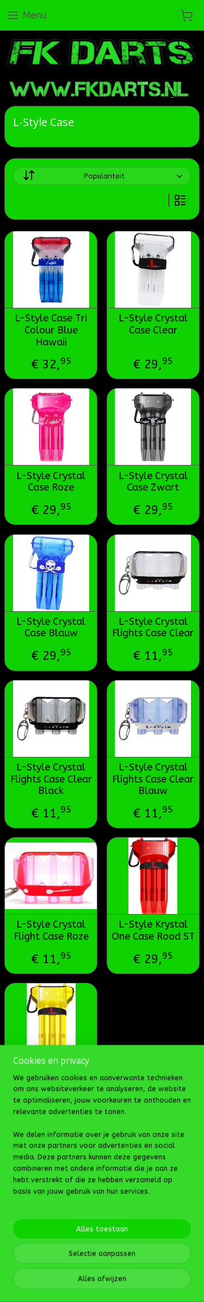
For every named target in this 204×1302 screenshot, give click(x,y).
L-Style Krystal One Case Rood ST (153, 931)
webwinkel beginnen (161, 1230)
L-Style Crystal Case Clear (153, 325)
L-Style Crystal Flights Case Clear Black (51, 779)
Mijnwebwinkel (119, 1248)
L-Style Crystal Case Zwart (153, 482)
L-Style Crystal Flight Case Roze (51, 931)
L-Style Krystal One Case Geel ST (51, 1077)
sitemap (101, 1230)
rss (122, 1230)
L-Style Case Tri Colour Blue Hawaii (51, 330)
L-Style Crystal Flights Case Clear (153, 628)
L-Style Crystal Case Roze (50, 482)
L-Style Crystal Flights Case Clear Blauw (153, 779)
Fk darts (25, 1195)
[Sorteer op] (102, 176)
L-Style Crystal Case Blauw (50, 628)
